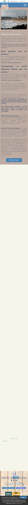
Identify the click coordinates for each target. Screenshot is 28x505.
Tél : (9, 484)
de (24, 1)
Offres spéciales (8, 31)
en (22, 1)
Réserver (14, 160)
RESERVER (21, 488)
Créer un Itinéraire (8, 488)
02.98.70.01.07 (14, 1)
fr (20, 1)
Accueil (2, 31)
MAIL (10, 144)
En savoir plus (19, 503)
